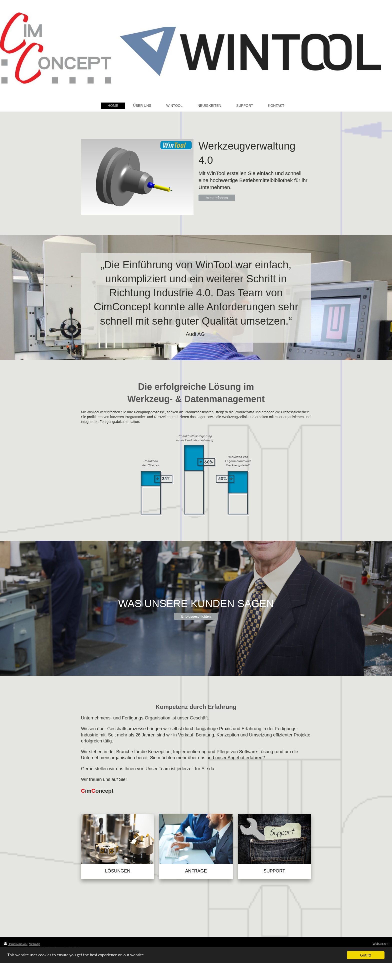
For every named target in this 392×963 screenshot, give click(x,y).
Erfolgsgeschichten (196, 616)
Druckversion (16, 944)
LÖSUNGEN (117, 870)
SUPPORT (274, 870)
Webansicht (380, 943)
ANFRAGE (196, 870)
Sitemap (34, 944)
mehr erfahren (217, 198)
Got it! (365, 955)
